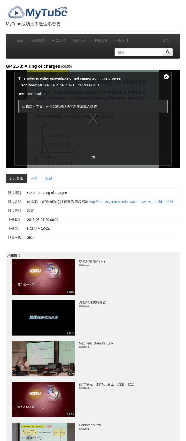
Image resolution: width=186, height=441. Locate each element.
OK (93, 157)
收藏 (48, 178)
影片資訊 (16, 178)
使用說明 (100, 40)
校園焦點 (38, 40)
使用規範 (79, 40)
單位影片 (58, 40)
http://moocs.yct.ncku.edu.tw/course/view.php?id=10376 (131, 202)
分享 (34, 178)
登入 (165, 40)
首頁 (20, 40)
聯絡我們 (121, 40)
